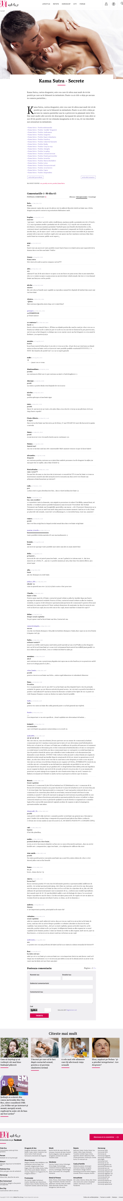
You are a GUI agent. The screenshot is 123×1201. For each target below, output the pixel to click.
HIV (61, 1171)
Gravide (75, 1173)
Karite (29, 712)
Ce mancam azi (82, 1159)
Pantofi (68, 1152)
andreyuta (31, 940)
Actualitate (77, 1178)
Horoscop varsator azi (105, 1175)
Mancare (76, 1150)
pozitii (45, 183)
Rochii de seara (58, 1150)
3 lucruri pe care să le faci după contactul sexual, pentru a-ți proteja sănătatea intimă (43, 1063)
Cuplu (31, 1152)
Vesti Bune (82, 1184)
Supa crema (89, 1154)
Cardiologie (58, 1170)
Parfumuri (40, 1180)
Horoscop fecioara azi (105, 1166)
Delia (46, 1168)
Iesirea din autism (82, 1182)
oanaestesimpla (33, 626)
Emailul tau (66, 975)
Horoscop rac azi (103, 1163)
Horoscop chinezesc (104, 1157)
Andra (42, 1168)
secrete (49, 183)
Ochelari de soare (61, 1156)
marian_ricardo (33, 530)
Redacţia (114, 1197)
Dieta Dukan (62, 1180)
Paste (81, 1150)
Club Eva (3, 1148)
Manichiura (42, 1182)
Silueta (61, 1185)
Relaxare (69, 1180)
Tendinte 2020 (53, 1157)
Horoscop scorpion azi (105, 1172)
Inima (61, 1164)
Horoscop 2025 (103, 1152)
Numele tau (34, 975)
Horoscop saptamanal (105, 1184)
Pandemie (76, 1185)
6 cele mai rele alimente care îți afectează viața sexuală (73, 1062)
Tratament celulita (30, 1185)
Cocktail (81, 1154)
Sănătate (52, 1162)
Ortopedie (66, 1171)
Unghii (34, 1180)
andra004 (30, 736)
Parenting (76, 1171)
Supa (83, 1152)
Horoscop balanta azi (104, 1180)
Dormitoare (77, 1170)
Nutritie (58, 1184)
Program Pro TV (42, 1172)
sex (41, 183)
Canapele (88, 1168)
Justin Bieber (36, 1170)
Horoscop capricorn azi (105, 1170)
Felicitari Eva (5, 1169)
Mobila (82, 1168)
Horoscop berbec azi (104, 1182)
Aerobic (62, 1182)
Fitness (55, 1180)
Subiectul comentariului (39, 983)
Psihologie (67, 1164)
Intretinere (56, 1182)
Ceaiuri (56, 1164)
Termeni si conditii (105, 1197)
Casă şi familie (79, 1164)
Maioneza (88, 1156)
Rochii (29, 1180)
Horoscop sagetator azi (105, 1173)
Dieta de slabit (65, 1184)
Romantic (34, 1150)
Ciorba (86, 1150)
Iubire (35, 1152)
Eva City (3, 1188)
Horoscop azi (102, 1154)
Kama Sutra (61, 183)
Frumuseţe (29, 1178)
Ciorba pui (88, 1157)
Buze (32, 1184)
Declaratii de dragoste (39, 1156)
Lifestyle (46, 4)
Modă (51, 1148)
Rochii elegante (54, 1154)
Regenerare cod (72, 1010)
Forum (82, 4)
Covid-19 (89, 1184)
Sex (45, 1152)
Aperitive (76, 1156)
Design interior (86, 1170)
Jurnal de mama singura (87, 1171)
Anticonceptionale (62, 1168)
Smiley (37, 1168)
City (75, 4)
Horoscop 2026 (103, 1150)
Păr (26, 1180)
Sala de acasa (60, 1187)
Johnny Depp (36, 1164)
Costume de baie (60, 1152)
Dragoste (27, 1150)
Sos (93, 1150)
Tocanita (76, 1154)
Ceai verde (56, 1171)
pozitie (55, 183)
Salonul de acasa (42, 1185)
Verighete (52, 1156)
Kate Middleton (40, 1162)
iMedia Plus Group (18, 1197)
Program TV (33, 1172)
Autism (92, 1173)
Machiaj (32, 1182)
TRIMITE (39, 1015)
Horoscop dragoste (104, 1156)
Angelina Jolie (35, 1166)
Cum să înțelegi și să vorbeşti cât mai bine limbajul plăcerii (10, 1062)
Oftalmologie (66, 1170)
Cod (31, 1006)
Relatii (27, 1152)
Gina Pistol (28, 1170)
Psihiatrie (52, 1173)
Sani (36, 1182)
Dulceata (88, 1152)
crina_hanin (31, 670)
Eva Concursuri (6, 1181)
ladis (29, 701)
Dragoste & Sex (30, 1148)
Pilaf (92, 1156)
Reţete (76, 1148)
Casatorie (41, 1152)
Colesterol (52, 1168)
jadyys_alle (31, 581)
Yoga (50, 1182)
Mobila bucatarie (78, 1166)
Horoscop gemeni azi (104, 1164)
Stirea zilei (89, 1180)
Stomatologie (61, 1166)
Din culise (76, 1180)
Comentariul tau (36, 992)
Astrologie (101, 1159)
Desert (82, 1156)
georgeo (30, 311)
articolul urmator (88, 177)
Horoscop (66, 4)
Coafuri (27, 1182)
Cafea (79, 1152)
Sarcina (51, 1164)
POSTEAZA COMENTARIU (36, 197)
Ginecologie (52, 1166)
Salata (75, 1152)
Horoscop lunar (103, 1161)
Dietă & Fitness (55, 1178)
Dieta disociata (53, 1185)
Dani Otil (32, 1168)
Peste (90, 1150)
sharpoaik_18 (32, 811)
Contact (121, 1197)
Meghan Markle (30, 1162)
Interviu (82, 1180)
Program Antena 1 (30, 1173)
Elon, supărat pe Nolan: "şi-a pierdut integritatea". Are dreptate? (105, 1062)
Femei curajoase (84, 1173)
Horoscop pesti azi (104, 1177)
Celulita (36, 1184)
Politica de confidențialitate (91, 1197)
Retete (56, 4)
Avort (50, 1171)
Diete (50, 1180)
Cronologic (92, 197)
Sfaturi (2, 1161)
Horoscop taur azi (103, 1168)
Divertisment (30, 1160)
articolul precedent (35, 177)
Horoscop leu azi (103, 1179)
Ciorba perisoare (78, 1157)
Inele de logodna (64, 1154)
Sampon (27, 1184)
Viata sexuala (42, 1150)
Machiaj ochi (44, 1184)
